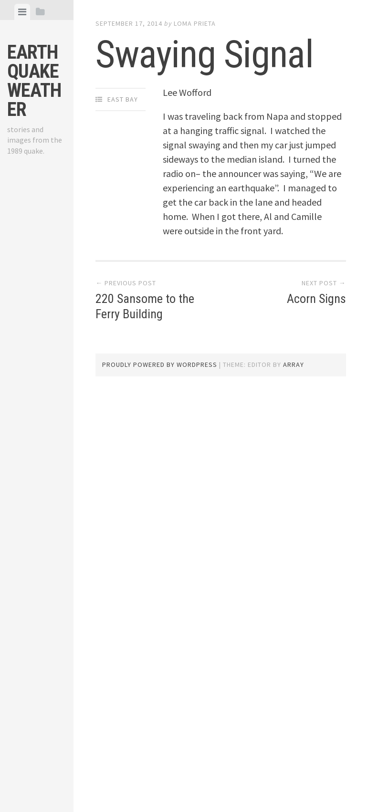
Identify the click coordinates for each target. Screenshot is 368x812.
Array (293, 364)
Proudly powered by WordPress (159, 364)
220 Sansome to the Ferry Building (144, 306)
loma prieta (195, 23)
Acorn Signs (316, 298)
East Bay (122, 99)
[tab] (22, 12)
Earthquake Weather (34, 81)
